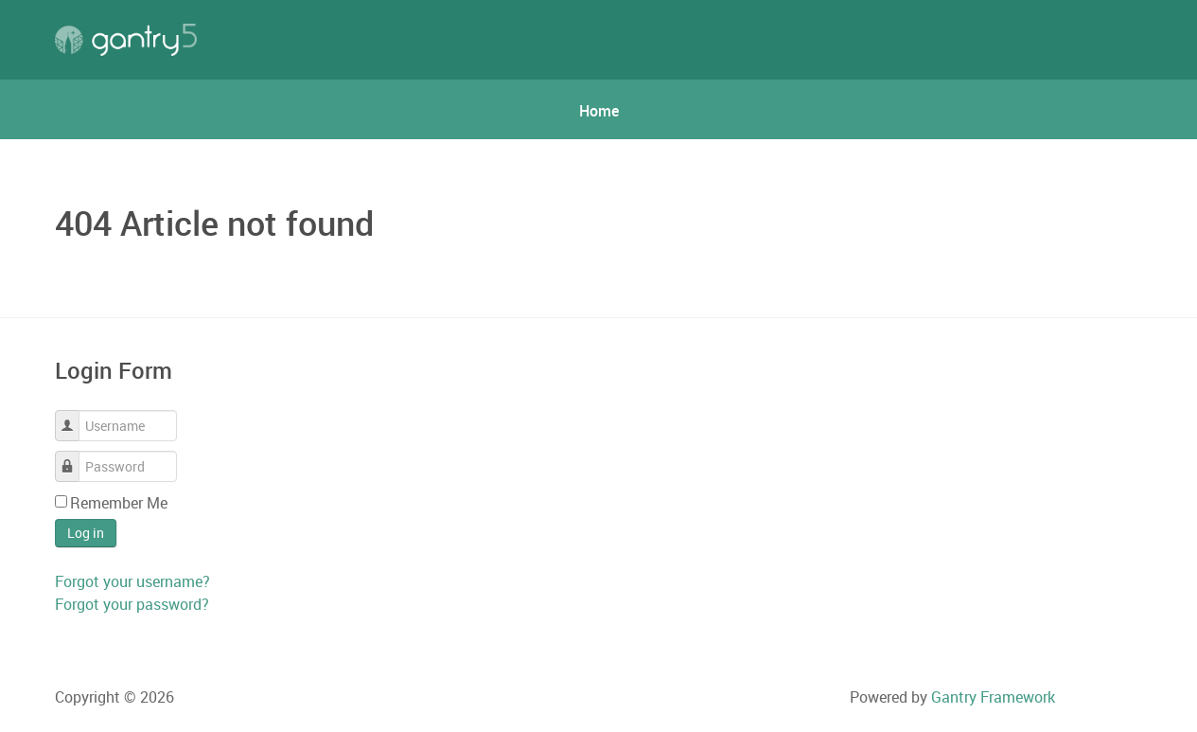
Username (74, 416)
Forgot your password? (132, 604)
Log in (85, 533)
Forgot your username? (132, 581)
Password (74, 456)
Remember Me (118, 502)
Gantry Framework (993, 697)
